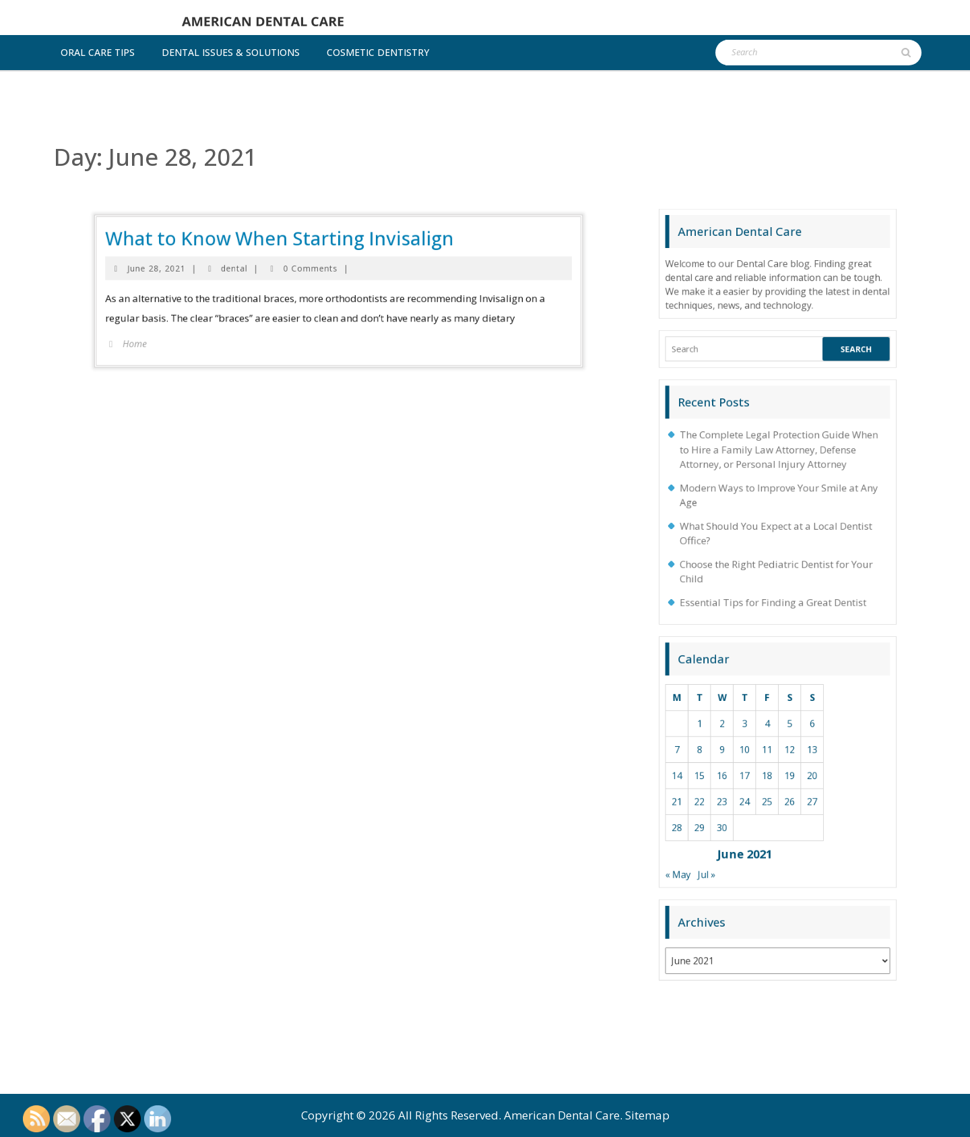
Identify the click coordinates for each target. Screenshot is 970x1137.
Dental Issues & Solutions (231, 52)
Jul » (757, 782)
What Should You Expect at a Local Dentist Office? (777, 683)
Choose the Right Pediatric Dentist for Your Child (777, 693)
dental (308, 177)
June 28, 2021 (285, 177)
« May (748, 782)
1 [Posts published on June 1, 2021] (755, 737)
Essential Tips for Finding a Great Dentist (776, 703)
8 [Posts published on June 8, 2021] (755, 745)
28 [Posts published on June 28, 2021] (748, 768)
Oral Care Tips (98, 52)
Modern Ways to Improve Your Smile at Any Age (778, 672)
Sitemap (647, 1115)
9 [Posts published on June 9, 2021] (761, 745)
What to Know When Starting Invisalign (322, 169)
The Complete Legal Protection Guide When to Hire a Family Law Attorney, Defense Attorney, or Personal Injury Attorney (778, 658)
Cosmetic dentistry (378, 52)
